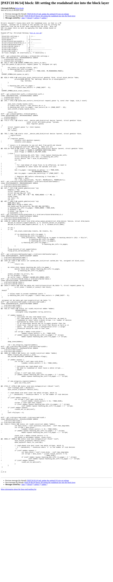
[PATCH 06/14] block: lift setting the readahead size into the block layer (49, 16)
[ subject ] (36, 18)
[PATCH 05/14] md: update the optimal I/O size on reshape (48, 14)
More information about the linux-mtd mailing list (18, 580)
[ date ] (23, 18)
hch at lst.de (19, 8)
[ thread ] (29, 18)
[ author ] (44, 18)
